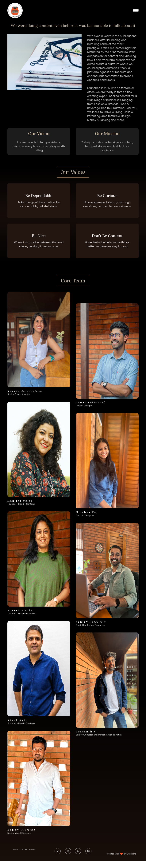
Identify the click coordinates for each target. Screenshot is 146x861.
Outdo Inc (131, 853)
